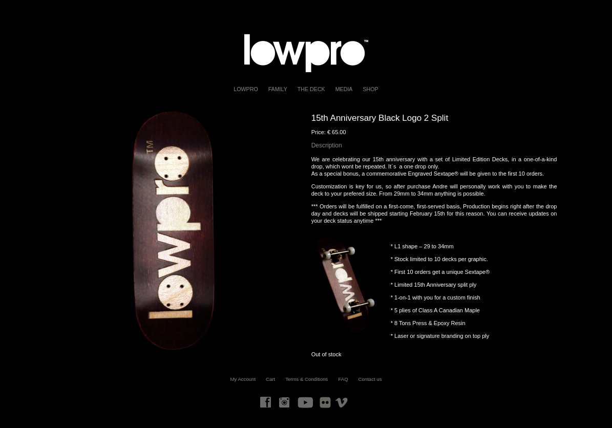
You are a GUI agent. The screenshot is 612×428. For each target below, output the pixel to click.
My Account (243, 379)
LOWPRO (246, 89)
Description (326, 145)
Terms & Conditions (306, 379)
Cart (270, 379)
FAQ (343, 379)
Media (344, 89)
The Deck (311, 89)
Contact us (370, 379)
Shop (370, 89)
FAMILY (277, 89)
